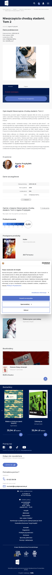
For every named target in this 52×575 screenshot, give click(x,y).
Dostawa (26, 535)
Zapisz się (10, 465)
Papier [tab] (26, 86)
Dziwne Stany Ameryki (18, 367)
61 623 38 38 (9, 479)
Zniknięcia (38, 421)
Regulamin (26, 530)
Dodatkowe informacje (39, 292)
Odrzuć (26, 310)
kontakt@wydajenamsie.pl (15, 486)
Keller (25, 239)
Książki (15, 9)
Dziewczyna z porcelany (32, 319)
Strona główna (7, 9)
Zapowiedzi (26, 515)
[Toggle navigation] (34, 3)
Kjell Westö (13, 425)
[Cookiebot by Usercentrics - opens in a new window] (42, 263)
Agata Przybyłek (13, 26)
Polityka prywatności (26, 532)
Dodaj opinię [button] (45, 208)
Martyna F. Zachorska (16, 369)
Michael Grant (38, 424)
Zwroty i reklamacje (26, 540)
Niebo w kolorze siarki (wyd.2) (13, 422)
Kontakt (26, 527)
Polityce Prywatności (14, 285)
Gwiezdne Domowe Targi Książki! (26, 523)
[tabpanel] (13, 412)
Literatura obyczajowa (25, 9)
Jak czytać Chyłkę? (26, 518)
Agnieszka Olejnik (28, 321)
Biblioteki (26, 513)
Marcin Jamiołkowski (29, 242)
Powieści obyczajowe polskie (41, 9)
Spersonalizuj (26, 304)
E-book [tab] (10, 86)
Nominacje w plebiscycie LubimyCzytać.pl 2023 (26, 520)
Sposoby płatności (26, 537)
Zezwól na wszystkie (26, 298)
